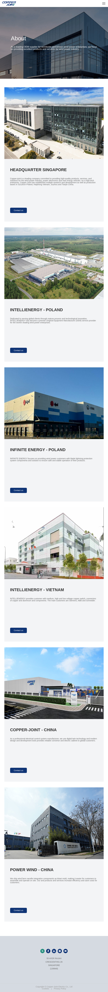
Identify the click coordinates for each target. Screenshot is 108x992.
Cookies (45, 989)
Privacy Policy (60, 989)
